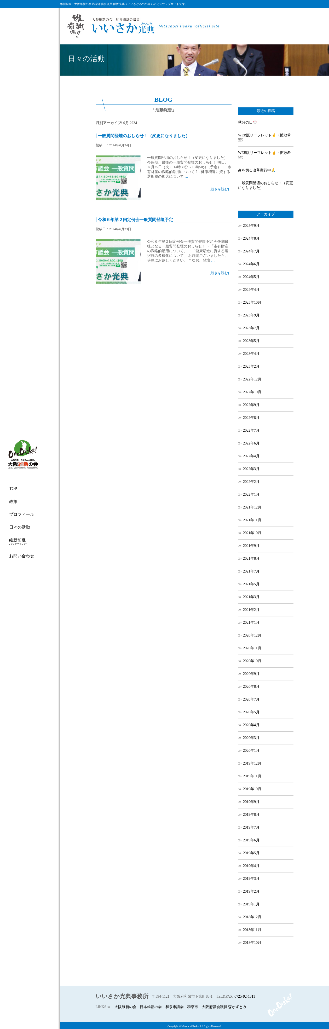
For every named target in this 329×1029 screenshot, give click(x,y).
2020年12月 (252, 635)
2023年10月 (252, 302)
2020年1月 (251, 751)
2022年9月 (251, 405)
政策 (13, 501)
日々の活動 (19, 527)
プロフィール (21, 514)
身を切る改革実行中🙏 (256, 170)
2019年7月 (251, 827)
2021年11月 (252, 520)
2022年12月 (252, 379)
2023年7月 (251, 328)
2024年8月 (251, 238)
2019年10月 (252, 789)
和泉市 (192, 1007)
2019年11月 (252, 776)
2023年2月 (251, 366)
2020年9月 (251, 674)
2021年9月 (251, 546)
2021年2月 (251, 610)
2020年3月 (251, 738)
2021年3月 (251, 597)
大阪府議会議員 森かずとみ (224, 1007)
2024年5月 (251, 277)
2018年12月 (252, 917)
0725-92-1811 (244, 996)
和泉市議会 (174, 1007)
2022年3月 (251, 469)
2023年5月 (251, 341)
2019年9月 (251, 802)
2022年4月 (251, 456)
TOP (13, 488)
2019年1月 (251, 904)
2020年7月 (251, 699)
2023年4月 (251, 354)
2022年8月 (251, 418)
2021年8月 (251, 558)
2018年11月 (252, 930)
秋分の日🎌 (247, 122)
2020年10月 (252, 661)
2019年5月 (251, 853)
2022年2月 (251, 482)
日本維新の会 (151, 1007)
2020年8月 (251, 687)
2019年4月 (251, 866)
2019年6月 (251, 840)
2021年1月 (251, 623)
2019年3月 (251, 879)
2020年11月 (252, 648)
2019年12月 (252, 763)
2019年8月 (251, 815)
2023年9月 (251, 315)
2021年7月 (251, 571)
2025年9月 (251, 226)
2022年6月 (251, 443)
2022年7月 (251, 430)
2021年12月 (252, 507)
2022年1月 (251, 494)
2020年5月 (251, 712)
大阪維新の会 (125, 1007)
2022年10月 (252, 392)
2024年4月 (251, 290)
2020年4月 (251, 725)
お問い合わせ (21, 556)
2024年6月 (251, 264)
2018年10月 (252, 943)
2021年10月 (252, 533)
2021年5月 (251, 584)
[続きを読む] (219, 189)
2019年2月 (251, 891)
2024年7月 (251, 251)
